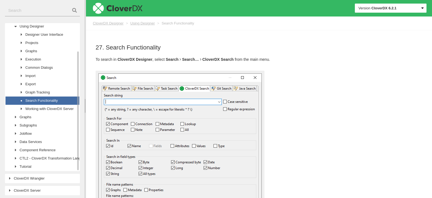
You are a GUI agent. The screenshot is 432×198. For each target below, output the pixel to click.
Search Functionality (178, 23)
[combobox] (42, 10)
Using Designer (142, 23)
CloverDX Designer (108, 23)
